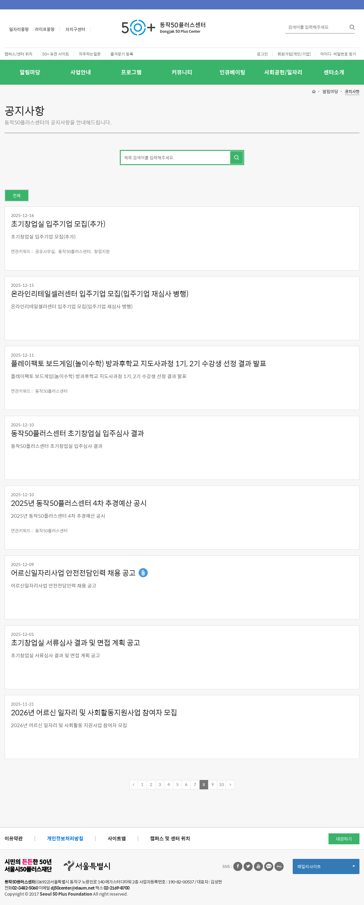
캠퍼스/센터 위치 (18, 54)
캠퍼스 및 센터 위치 (170, 838)
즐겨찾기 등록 (121, 54)
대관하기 (344, 839)
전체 (17, 195)
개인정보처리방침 (65, 838)
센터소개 (334, 72)
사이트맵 (117, 838)
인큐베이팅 (232, 72)
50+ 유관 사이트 (55, 54)
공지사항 (352, 92)
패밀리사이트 (326, 868)
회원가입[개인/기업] (294, 54)
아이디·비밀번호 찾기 (338, 54)
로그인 (262, 54)
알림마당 (30, 72)
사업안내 (80, 72)
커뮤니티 (182, 72)
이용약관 (14, 838)
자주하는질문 (90, 54)
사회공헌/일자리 (283, 72)
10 (221, 784)
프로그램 (131, 72)
